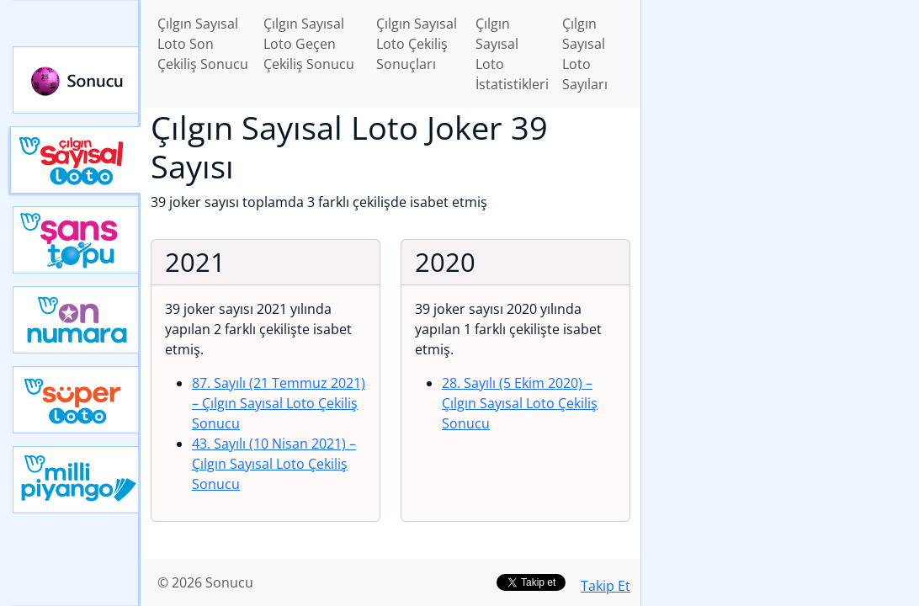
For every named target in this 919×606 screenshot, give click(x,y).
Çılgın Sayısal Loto (75, 160)
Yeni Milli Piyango (77, 479)
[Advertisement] (780, 118)
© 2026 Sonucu (205, 582)
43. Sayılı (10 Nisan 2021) (274, 463)
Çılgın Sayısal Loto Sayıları (585, 53)
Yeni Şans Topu (77, 240)
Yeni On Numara (77, 320)
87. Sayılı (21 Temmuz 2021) (278, 403)
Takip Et (605, 586)
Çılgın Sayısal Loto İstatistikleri (512, 53)
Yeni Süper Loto (77, 399)
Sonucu (77, 80)
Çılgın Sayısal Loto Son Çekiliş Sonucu (202, 43)
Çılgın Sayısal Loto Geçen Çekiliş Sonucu (308, 43)
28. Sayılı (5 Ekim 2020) (520, 403)
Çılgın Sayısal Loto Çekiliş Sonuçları (416, 43)
